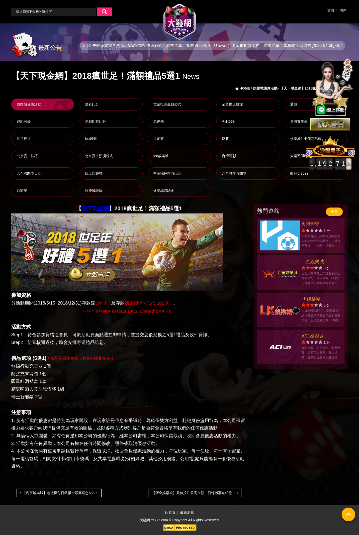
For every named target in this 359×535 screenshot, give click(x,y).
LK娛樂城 (310, 298)
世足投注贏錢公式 (167, 104)
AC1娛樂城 (312, 335)
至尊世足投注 (232, 104)
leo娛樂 (91, 139)
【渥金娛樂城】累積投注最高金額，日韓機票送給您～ (195, 493)
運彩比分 (92, 104)
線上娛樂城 (93, 173)
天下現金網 (95, 209)
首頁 (330, 10)
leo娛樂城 (161, 156)
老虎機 (158, 121)
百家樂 (22, 191)
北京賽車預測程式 (99, 156)
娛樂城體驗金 (163, 191)
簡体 (343, 10)
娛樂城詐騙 (93, 191)
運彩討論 (24, 121)
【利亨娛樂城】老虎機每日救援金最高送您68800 (58, 493)
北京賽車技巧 (27, 156)
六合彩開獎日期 (29, 173)
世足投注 (24, 139)
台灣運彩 (229, 156)
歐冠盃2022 (299, 173)
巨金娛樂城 (312, 261)
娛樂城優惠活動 (29, 104)
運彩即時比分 (95, 121)
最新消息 (187, 513)
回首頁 (170, 513)
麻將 (225, 139)
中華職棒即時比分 (167, 173)
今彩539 (228, 121)
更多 (334, 212)
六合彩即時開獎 (234, 173)
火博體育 (310, 224)
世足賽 (158, 139)
